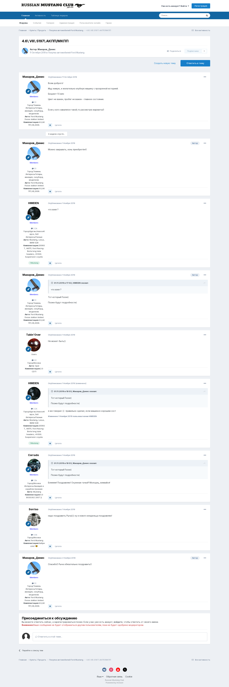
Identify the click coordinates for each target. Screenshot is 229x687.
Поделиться (174, 51)
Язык (100, 676)
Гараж (109, 23)
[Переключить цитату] (52, 283)
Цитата (58, 125)
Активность (40, 15)
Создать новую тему (165, 63)
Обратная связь (114, 676)
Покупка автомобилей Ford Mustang (66, 52)
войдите (118, 622)
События (37, 23)
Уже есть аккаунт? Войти (175, 6)
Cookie (128, 676)
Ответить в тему (195, 63)
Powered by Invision (114, 683)
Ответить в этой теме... (48, 636)
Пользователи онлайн (90, 23)
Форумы (23, 23)
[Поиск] (173, 15)
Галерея (50, 23)
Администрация (66, 23)
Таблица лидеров (59, 15)
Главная (25, 16)
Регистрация (201, 6)
